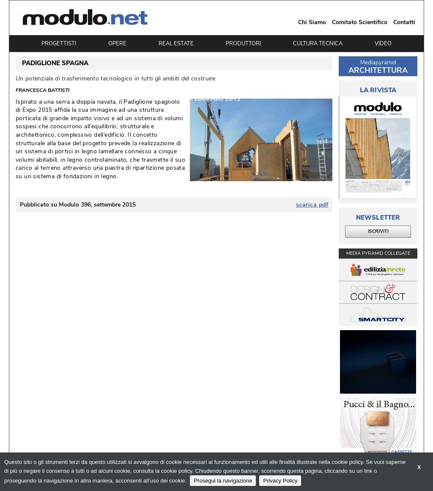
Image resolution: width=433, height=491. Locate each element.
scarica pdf (312, 204)
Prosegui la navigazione (223, 480)
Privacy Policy (280, 480)
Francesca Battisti (42, 90)
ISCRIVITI (378, 231)
